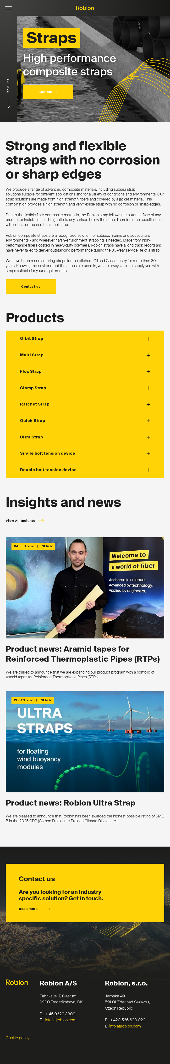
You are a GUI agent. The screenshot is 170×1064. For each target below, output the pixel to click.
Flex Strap (31, 371)
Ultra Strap (31, 437)
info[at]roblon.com (61, 1019)
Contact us (48, 92)
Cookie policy (17, 1037)
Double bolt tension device (48, 469)
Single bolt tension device (47, 453)
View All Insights (20, 521)
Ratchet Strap (34, 404)
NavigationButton (8, 8)
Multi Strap (32, 355)
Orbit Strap (31, 338)
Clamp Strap (33, 387)
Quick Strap (32, 420)
